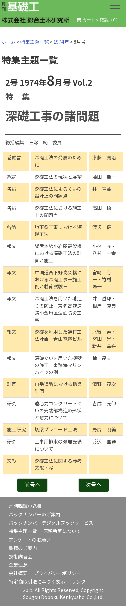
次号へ (94, 484)
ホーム (9, 41)
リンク (79, 581)
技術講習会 (20, 556)
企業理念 (18, 564)
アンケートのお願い (30, 539)
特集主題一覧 (34, 41)
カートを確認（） (98, 20)
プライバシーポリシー (57, 573)
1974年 (61, 41)
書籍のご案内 (23, 548)
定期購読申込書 (25, 506)
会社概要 (18, 573)
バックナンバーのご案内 (34, 514)
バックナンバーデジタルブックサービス (51, 522)
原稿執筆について (62, 531)
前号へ (32, 484)
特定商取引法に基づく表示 (37, 581)
